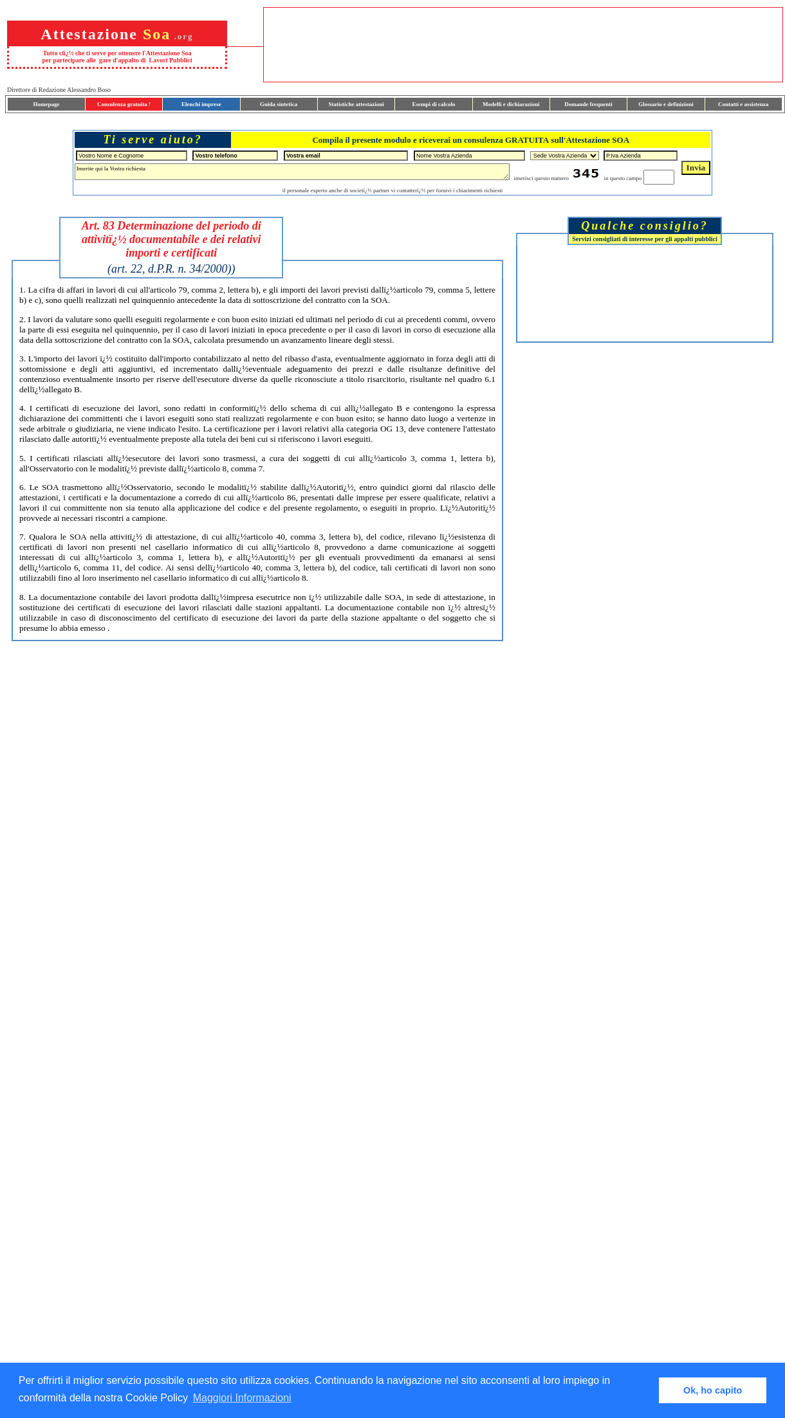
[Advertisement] (645, 293)
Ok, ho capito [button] (712, 1390)
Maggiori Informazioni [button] (242, 1397)
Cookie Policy (156, 1397)
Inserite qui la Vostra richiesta (292, 171)
